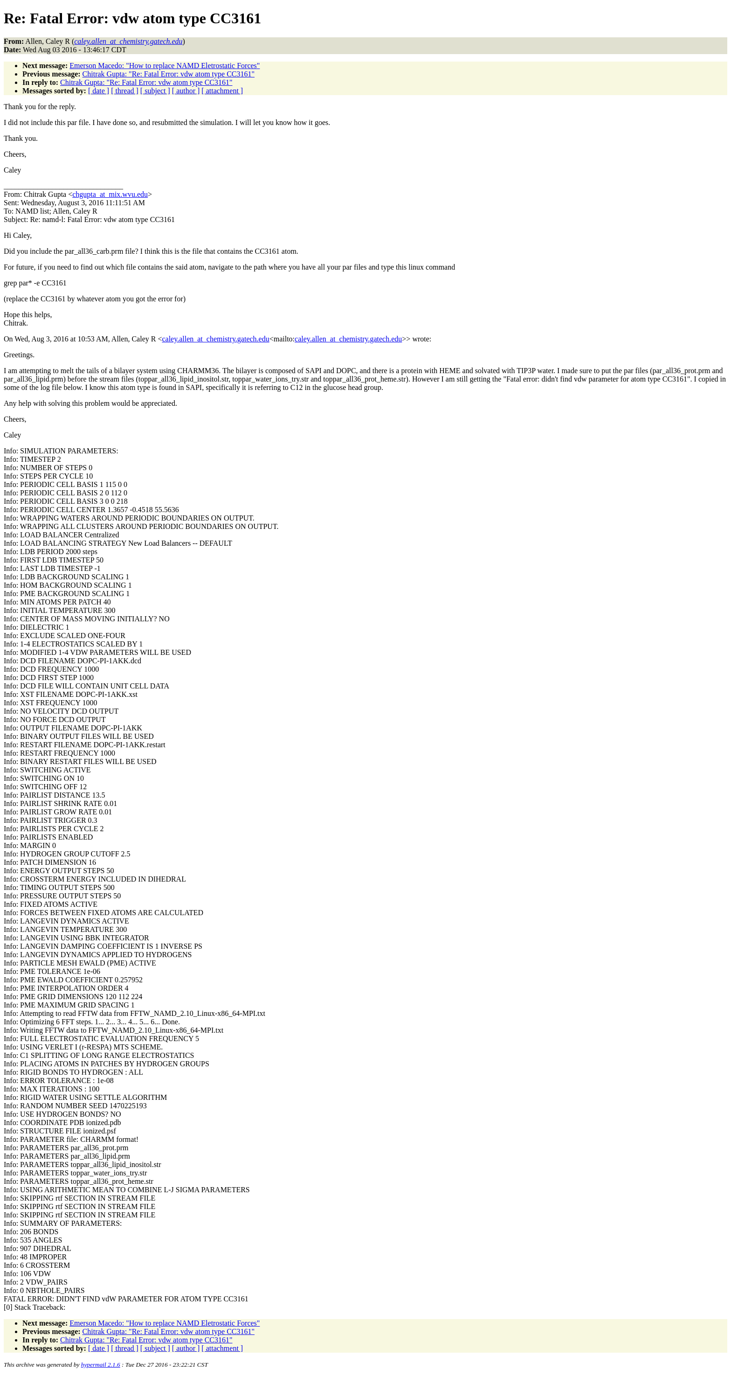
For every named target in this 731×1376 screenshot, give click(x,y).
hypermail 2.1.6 (100, 1364)
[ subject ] (155, 91)
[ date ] (98, 91)
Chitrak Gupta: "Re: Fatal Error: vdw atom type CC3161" (169, 74)
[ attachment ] (222, 91)
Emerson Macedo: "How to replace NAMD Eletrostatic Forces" (164, 65)
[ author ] (186, 91)
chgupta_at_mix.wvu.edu (110, 194)
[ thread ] (124, 91)
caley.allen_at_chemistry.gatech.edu (215, 339)
